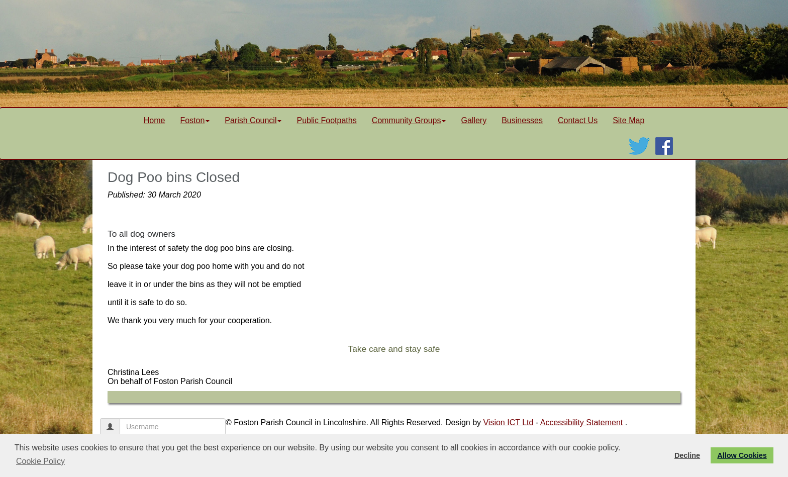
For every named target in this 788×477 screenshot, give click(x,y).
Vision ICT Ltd (508, 422)
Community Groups (409, 120)
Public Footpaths (326, 120)
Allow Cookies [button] (741, 455)
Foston (195, 120)
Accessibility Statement (581, 422)
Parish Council (253, 120)
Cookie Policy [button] (40, 461)
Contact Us (578, 120)
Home (154, 120)
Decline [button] (687, 455)
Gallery (473, 120)
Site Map (628, 120)
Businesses (522, 120)
